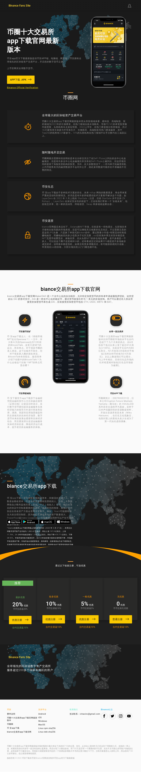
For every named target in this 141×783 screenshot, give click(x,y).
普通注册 (121, 618)
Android (42, 725)
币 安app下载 (13, 739)
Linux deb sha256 (46, 743)
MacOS (41, 736)
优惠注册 (19, 619)
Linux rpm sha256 (47, 739)
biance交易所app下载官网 (19, 743)
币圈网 (10, 735)
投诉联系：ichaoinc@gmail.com (85, 725)
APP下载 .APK (21, 79)
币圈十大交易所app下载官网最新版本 (22, 730)
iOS (40, 729)
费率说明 (11, 725)
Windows (42, 732)
